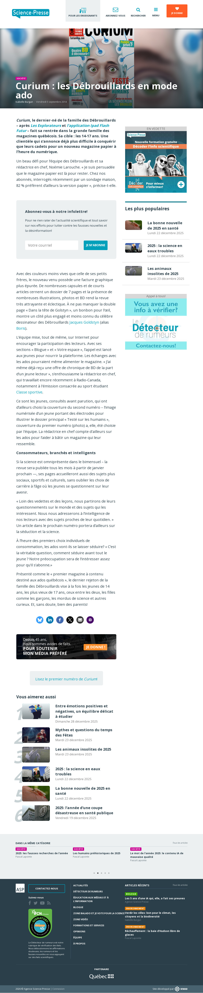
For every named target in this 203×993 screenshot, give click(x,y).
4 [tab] (105, 873)
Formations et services (88, 925)
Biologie (131, 894)
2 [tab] (98, 873)
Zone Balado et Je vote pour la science (99, 913)
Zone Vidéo (80, 919)
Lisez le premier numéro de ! (66, 679)
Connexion (58, 988)
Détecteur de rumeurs (88, 891)
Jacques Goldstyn (84, 322)
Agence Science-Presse (137, 901)
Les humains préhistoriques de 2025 (102, 853)
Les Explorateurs (46, 125)
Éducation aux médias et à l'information (91, 899)
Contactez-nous (46, 888)
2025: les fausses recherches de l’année (47, 853)
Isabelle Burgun (24, 101)
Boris (20, 328)
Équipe (77, 937)
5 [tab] (109, 873)
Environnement (135, 908)
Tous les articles (179, 842)
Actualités (80, 885)
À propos (79, 943)
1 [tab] (94, 873)
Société (21, 78)
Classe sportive (29, 392)
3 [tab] (101, 873)
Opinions (79, 931)
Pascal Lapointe (29, 856)
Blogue (78, 907)
